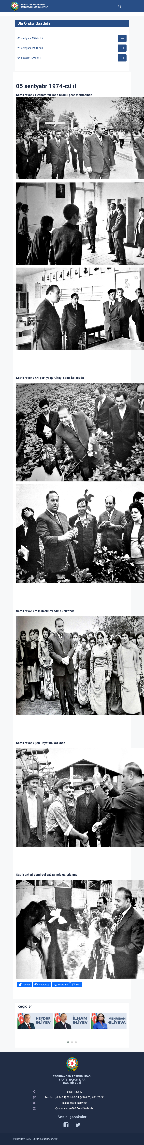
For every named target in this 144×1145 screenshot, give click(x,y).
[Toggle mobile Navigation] (127, 6)
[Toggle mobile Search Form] (119, 5)
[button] (68, 1042)
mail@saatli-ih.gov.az (74, 1102)
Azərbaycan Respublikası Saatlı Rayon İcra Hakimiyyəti (34, 6)
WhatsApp (44, 984)
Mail (78, 984)
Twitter (26, 984)
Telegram (63, 984)
